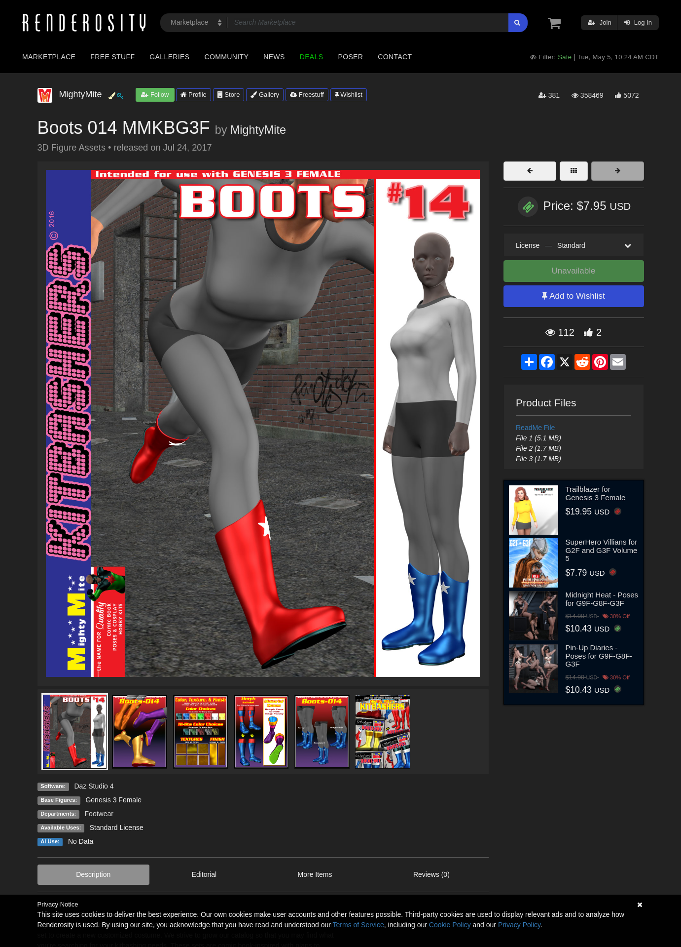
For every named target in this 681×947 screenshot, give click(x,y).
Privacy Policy (519, 925)
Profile (193, 94)
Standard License (116, 827)
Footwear (99, 814)
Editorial (204, 874)
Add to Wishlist (573, 296)
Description (93, 874)
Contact (395, 57)
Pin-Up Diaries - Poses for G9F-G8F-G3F (599, 655)
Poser (350, 57)
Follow (155, 94)
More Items (315, 874)
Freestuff (307, 94)
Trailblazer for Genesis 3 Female (596, 493)
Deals (311, 57)
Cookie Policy (450, 925)
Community (227, 57)
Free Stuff (112, 57)
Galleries (169, 57)
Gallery (265, 94)
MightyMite (258, 129)
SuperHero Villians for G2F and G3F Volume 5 (602, 550)
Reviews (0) (431, 874)
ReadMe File (535, 428)
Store (228, 94)
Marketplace (48, 57)
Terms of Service (358, 925)
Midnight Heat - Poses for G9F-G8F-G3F (602, 599)
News (274, 57)
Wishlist (348, 94)
